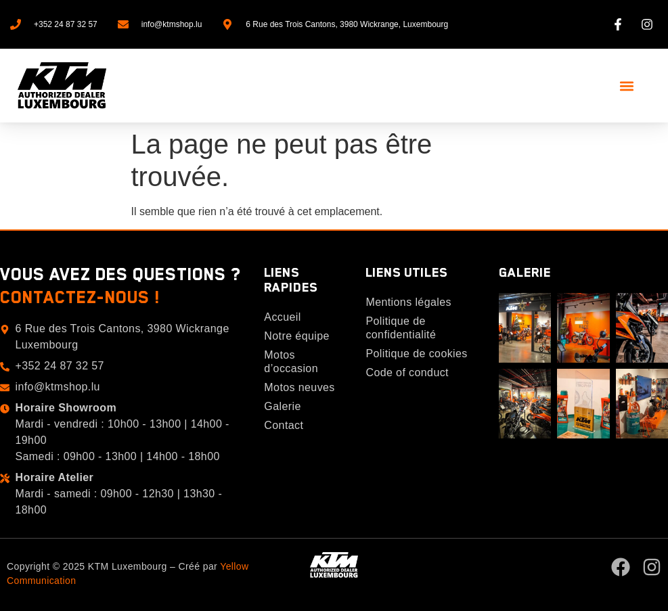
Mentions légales (408, 302)
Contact (283, 425)
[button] (626, 85)
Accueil (282, 317)
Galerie (282, 406)
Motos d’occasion (291, 361)
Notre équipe (296, 336)
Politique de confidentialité (400, 327)
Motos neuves (299, 387)
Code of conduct (407, 372)
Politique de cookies (416, 353)
